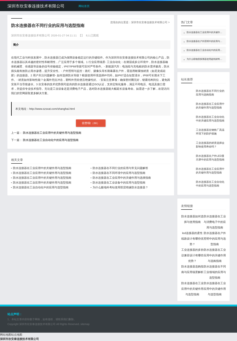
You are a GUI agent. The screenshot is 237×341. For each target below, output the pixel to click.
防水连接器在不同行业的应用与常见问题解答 (120, 168)
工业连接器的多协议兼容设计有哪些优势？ (192, 255)
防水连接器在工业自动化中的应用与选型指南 (51, 140)
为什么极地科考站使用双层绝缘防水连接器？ (120, 187)
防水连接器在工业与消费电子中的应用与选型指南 (215, 222)
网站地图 (5, 334)
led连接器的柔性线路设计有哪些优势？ (192, 238)
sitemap (84, 324)
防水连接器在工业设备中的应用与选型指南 (119, 182)
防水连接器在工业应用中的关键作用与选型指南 (52, 132)
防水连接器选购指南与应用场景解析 (192, 269)
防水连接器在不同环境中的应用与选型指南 (119, 172)
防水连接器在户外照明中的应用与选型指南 (208, 41)
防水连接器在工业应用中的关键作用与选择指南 (122, 177)
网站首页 (84, 6)
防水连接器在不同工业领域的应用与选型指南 (215, 272)
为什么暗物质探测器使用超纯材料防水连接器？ (210, 59)
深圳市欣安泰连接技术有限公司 (35, 6)
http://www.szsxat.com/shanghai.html (52, 108)
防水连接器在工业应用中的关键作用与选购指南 (215, 255)
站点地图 (16, 334)
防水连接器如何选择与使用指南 (192, 219)
